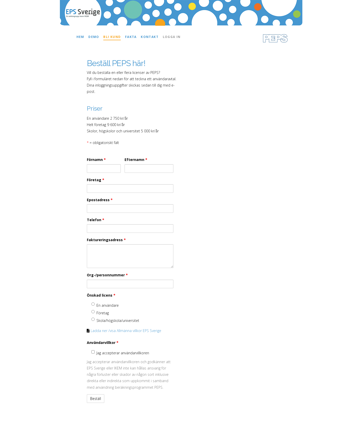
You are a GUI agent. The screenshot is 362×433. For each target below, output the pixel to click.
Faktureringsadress (106, 239)
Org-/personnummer (107, 275)
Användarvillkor (102, 342)
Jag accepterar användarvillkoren (120, 352)
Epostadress (100, 199)
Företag (95, 179)
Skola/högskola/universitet (115, 320)
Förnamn (96, 159)
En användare (105, 305)
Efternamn (136, 159)
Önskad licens (101, 295)
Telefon (95, 219)
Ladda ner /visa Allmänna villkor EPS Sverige (126, 330)
